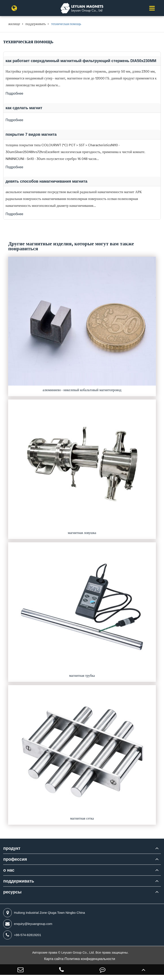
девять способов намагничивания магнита (46, 181)
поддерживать (35, 24)
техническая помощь (66, 24)
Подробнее (14, 93)
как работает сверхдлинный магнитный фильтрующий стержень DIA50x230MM (81, 61)
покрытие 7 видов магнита (31, 134)
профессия (15, 859)
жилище (14, 24)
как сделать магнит (24, 108)
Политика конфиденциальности (90, 959)
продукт (11, 848)
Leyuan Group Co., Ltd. (78, 952)
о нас (8, 870)
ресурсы (12, 892)
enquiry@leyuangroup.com (27, 923)
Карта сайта (53, 959)
